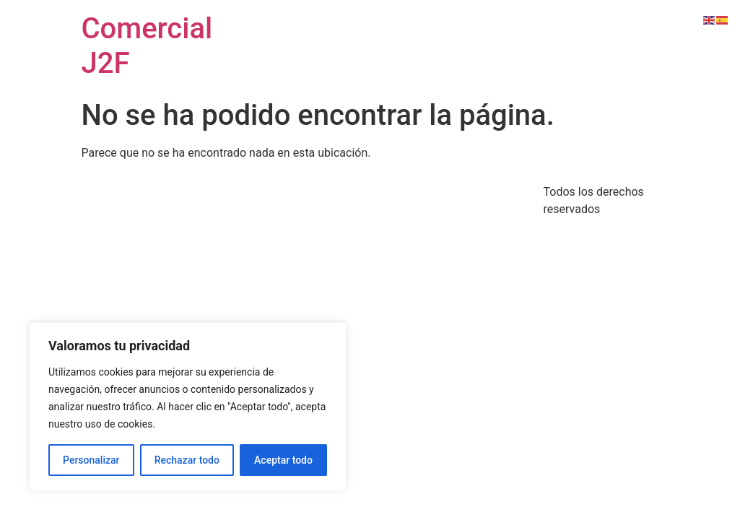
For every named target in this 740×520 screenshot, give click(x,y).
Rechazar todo (186, 460)
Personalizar (91, 460)
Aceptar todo (283, 460)
